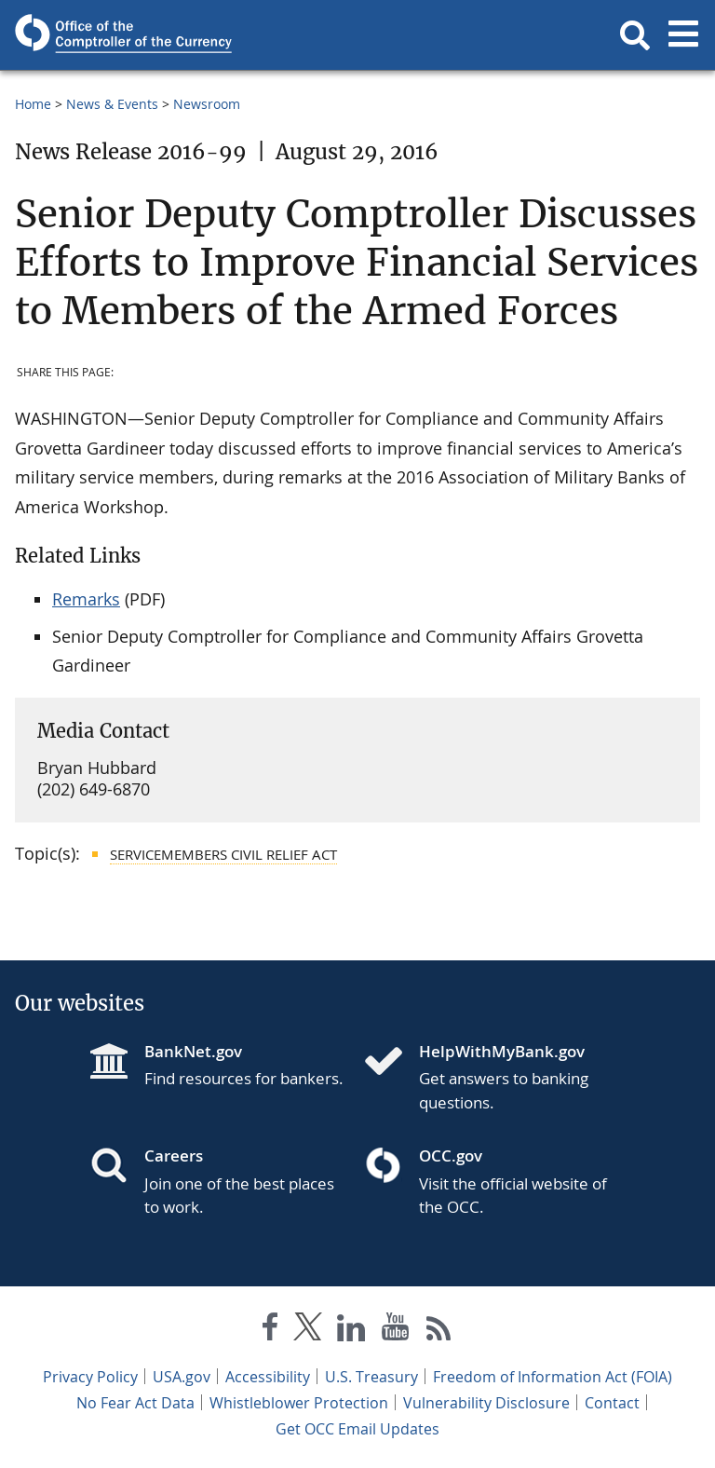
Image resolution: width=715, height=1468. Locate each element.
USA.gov (181, 1376)
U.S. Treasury (371, 1376)
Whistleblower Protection (298, 1403)
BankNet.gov (193, 1051)
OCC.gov (450, 1155)
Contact (612, 1403)
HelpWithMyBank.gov (502, 1051)
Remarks (86, 599)
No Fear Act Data (135, 1403)
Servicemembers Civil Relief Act (223, 854)
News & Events (112, 104)
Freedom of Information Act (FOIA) (552, 1376)
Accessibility (267, 1376)
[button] (635, 35)
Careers (173, 1155)
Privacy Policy (90, 1376)
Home (33, 104)
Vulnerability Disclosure (486, 1403)
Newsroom (206, 104)
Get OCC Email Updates (357, 1429)
